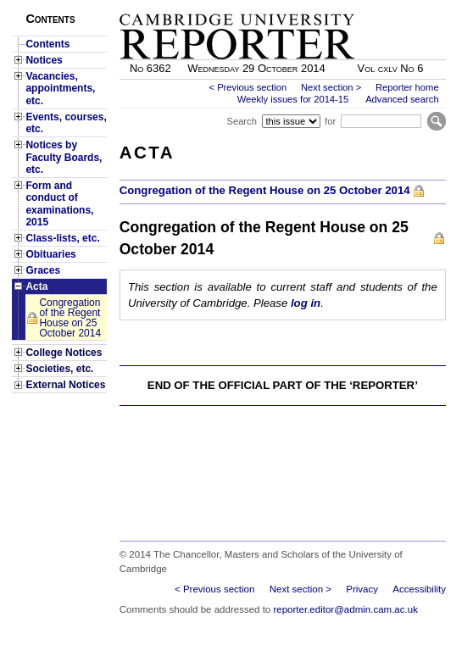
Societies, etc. (59, 369)
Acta (36, 286)
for (330, 121)
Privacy (362, 589)
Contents (47, 44)
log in (305, 303)
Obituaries (50, 254)
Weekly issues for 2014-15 (293, 99)
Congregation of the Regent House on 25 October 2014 (70, 318)
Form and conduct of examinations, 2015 (59, 204)
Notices (43, 60)
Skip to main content (401, 5)
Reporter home (407, 87)
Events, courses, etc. (65, 123)
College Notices (63, 353)
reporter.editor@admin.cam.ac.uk (345, 609)
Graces (42, 270)
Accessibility (419, 589)
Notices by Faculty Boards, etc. (63, 157)
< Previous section (248, 87)
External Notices (65, 385)
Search (241, 121)
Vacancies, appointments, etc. (60, 88)
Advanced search (401, 99)
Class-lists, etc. (62, 238)
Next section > (331, 87)
